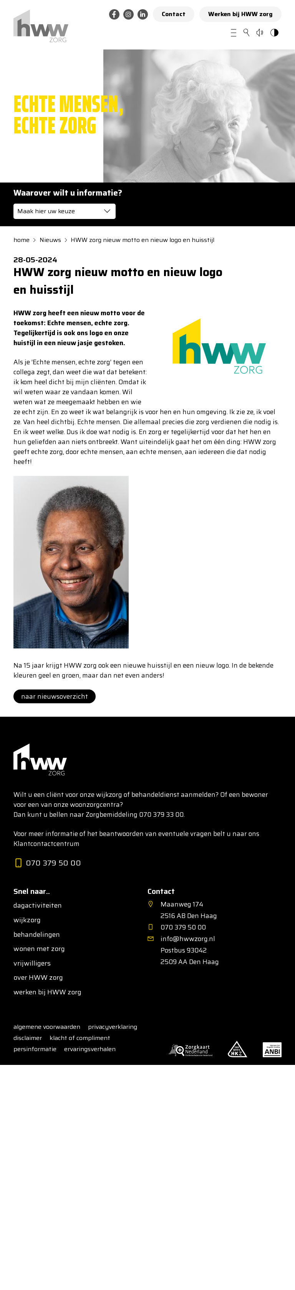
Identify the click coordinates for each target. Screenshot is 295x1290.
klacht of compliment (80, 1038)
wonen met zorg (39, 949)
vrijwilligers (32, 964)
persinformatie (34, 1049)
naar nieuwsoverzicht (54, 696)
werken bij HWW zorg (47, 992)
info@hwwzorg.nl (188, 939)
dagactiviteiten (37, 906)
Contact (174, 14)
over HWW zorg (38, 978)
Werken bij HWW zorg (240, 14)
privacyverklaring (112, 1026)
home (21, 240)
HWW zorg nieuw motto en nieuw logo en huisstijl (142, 240)
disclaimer (27, 1038)
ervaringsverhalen (90, 1049)
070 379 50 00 (47, 863)
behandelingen (36, 935)
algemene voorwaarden (46, 1026)
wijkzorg (27, 920)
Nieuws (50, 240)
